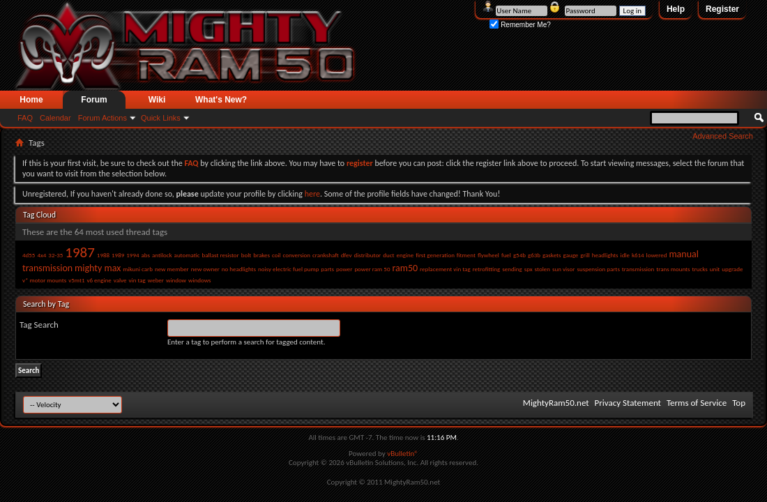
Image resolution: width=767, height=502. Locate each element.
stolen (542, 269)
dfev (346, 255)
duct (388, 255)
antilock (162, 255)
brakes (261, 255)
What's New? (221, 100)
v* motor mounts (44, 280)
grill (585, 255)
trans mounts (673, 269)
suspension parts (598, 269)
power (344, 269)
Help (676, 9)
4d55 (28, 255)
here (312, 194)
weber (156, 280)
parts (327, 269)
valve (120, 280)
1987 (80, 252)
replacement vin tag (445, 269)
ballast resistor (220, 255)
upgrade (732, 269)
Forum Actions (102, 118)
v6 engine (98, 280)
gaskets (551, 255)
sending (512, 269)
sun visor (563, 269)
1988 (103, 255)
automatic (187, 255)
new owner (205, 269)
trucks (700, 269)
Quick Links (161, 118)
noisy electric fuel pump (288, 269)
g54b (519, 255)
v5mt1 (76, 280)
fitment (466, 255)
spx (528, 269)
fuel (506, 255)
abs (145, 255)
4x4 (41, 255)
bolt (246, 255)
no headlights (239, 269)
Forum (94, 100)
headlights (605, 255)
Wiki (157, 100)
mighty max (98, 268)
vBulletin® (402, 453)
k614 (638, 255)
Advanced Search (722, 136)
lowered (656, 255)
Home (31, 100)
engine (404, 255)
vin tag (137, 280)
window (176, 280)
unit (715, 269)
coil (276, 255)
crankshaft (325, 255)
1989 (118, 255)
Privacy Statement (628, 402)
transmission (638, 269)
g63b (534, 255)
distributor (367, 255)
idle (625, 255)
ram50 (405, 268)
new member (172, 269)
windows (199, 280)
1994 (132, 255)
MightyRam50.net (556, 402)
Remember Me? (519, 25)
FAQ (25, 118)
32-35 (55, 255)
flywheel (488, 255)
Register (722, 9)
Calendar (55, 118)
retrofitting (487, 269)
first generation (435, 255)
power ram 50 (372, 269)
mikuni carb (138, 269)
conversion (297, 255)
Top (738, 402)
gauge (571, 255)
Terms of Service (697, 402)
